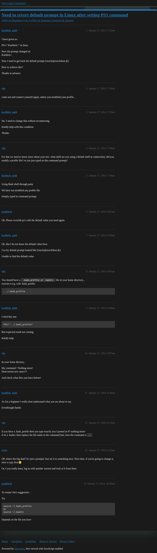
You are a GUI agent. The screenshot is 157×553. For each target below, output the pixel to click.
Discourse (19, 548)
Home (5, 541)
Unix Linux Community (14, 3)
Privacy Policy (67, 541)
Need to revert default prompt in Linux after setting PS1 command (65, 14)
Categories (16, 541)
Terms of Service (48, 541)
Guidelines (30, 541)
